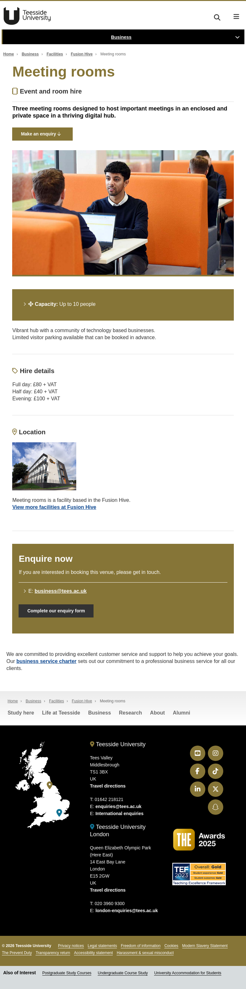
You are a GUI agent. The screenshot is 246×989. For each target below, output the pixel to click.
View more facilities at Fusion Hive (54, 507)
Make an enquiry (41, 133)
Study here (21, 712)
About (157, 712)
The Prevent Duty (17, 953)
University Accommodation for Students (187, 973)
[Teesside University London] (59, 813)
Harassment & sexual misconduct (145, 953)
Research (130, 712)
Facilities (54, 54)
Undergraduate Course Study (123, 973)
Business (121, 37)
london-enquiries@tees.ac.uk (126, 910)
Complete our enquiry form (56, 610)
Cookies (171, 946)
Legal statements (102, 946)
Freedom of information (140, 946)
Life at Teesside (61, 712)
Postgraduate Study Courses (66, 973)
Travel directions (108, 786)
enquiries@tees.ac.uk (118, 806)
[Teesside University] (50, 785)
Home (8, 54)
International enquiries (119, 813)
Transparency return (53, 953)
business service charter (46, 661)
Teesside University (27, 16)
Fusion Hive (82, 54)
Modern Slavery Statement (205, 946)
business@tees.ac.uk (60, 591)
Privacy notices (71, 946)
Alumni (181, 712)
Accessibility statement (93, 953)
